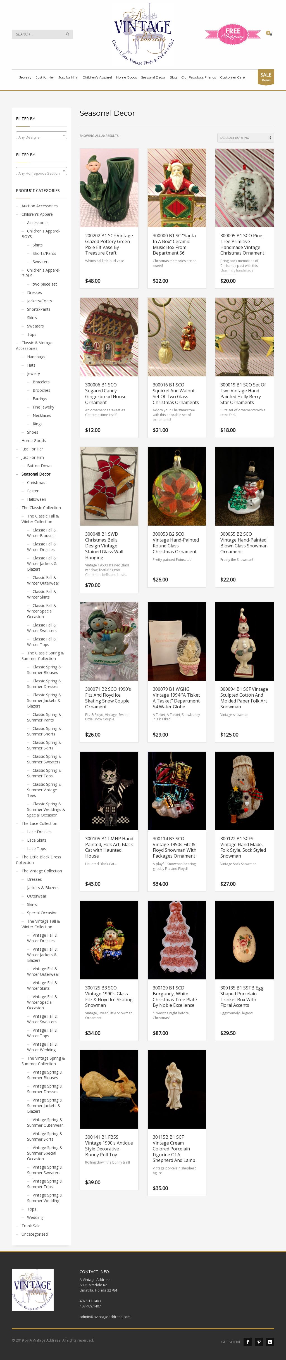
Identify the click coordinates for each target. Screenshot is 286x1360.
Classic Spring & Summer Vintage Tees (44, 790)
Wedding (35, 1217)
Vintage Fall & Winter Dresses (42, 937)
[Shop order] (245, 138)
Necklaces (42, 415)
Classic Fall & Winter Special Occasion (41, 611)
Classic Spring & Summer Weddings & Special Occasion (46, 809)
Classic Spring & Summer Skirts (44, 745)
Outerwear (36, 896)
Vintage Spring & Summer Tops (45, 1183)
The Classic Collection (41, 507)
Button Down (39, 465)
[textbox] (41, 137)
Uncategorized (35, 1234)
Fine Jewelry (43, 407)
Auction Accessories (40, 205)
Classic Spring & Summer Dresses (44, 683)
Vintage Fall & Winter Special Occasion (42, 1002)
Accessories (38, 222)
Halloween (36, 499)
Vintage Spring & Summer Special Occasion (45, 1153)
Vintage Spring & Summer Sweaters (45, 1169)
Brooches (41, 390)
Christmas (36, 482)
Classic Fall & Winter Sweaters (42, 627)
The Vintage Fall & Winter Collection (41, 923)
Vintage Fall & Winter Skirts (42, 985)
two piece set (45, 284)
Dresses (34, 292)
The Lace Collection (39, 823)
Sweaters (41, 261)
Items (266, 78)
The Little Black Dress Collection (38, 859)
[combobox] (41, 135)
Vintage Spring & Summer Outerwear (45, 1122)
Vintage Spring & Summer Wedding (45, 1197)
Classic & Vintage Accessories (34, 345)
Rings (37, 423)
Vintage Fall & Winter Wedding (42, 1046)
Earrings (40, 398)
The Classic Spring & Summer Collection (43, 655)
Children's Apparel (38, 214)
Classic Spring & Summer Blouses (44, 669)
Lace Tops (36, 848)
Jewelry (33, 373)
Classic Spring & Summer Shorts (44, 731)
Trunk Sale (31, 1225)
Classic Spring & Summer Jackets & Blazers (44, 700)
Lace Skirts (37, 840)
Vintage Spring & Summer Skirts (45, 1136)
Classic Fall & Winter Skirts (41, 594)
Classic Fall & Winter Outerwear (43, 580)
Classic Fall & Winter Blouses (41, 532)
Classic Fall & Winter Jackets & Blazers (42, 563)
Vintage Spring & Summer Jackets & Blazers (45, 1105)
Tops (31, 334)
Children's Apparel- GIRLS (41, 272)
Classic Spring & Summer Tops (44, 773)
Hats (31, 365)
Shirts (38, 245)
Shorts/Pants (44, 253)
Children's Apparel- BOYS (41, 233)
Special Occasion (42, 912)
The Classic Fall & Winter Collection (40, 518)
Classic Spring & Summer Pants (44, 717)
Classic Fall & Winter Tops (41, 641)
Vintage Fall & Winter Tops (42, 1032)
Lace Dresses (39, 831)
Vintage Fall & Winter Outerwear (43, 971)
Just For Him (33, 457)
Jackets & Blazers (43, 887)
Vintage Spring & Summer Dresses (45, 1088)
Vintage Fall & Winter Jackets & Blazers (42, 954)
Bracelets (41, 381)
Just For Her (32, 449)
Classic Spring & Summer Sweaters (44, 759)
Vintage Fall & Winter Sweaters (42, 1019)
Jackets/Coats (39, 300)
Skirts (32, 317)
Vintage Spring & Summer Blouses (45, 1074)
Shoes (32, 432)
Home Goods (34, 440)
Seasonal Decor (36, 474)
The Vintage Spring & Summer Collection (43, 1060)
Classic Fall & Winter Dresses (41, 546)
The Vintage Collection (42, 871)
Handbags (36, 356)
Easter (33, 490)
